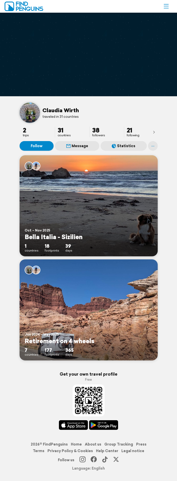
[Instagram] (82, 460)
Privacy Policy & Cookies (70, 450)
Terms (38, 450)
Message (77, 145)
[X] (116, 460)
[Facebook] (94, 460)
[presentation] (153, 131)
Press (141, 444)
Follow (36, 145)
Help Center (107, 450)
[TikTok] (105, 460)
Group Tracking (118, 444)
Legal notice (132, 450)
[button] (166, 6)
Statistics (123, 145)
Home (76, 444)
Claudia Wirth (60, 110)
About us (93, 444)
